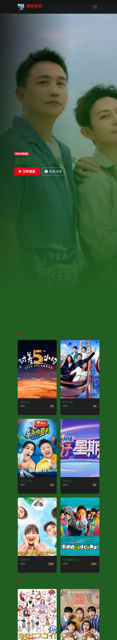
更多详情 (53, 171)
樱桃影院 (30, 7)
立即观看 (27, 171)
